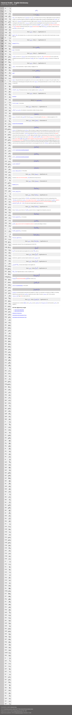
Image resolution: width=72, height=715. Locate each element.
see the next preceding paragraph (22, 150)
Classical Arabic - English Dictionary (14, 3)
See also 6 (14, 96)
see (18, 163)
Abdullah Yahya (14, 707)
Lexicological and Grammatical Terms (19, 315)
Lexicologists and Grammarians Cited (19, 317)
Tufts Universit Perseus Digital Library (25, 709)
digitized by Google (19, 712)
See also (15, 43)
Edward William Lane (6, 4)
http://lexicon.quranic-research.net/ (10, 709)
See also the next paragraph (17, 123)
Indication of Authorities (17, 313)
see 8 (13, 73)
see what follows (19, 285)
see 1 (13, 49)
